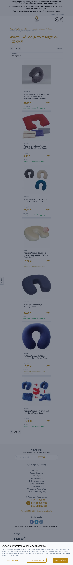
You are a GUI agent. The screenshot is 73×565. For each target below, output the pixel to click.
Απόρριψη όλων (12, 560)
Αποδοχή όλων (60, 560)
